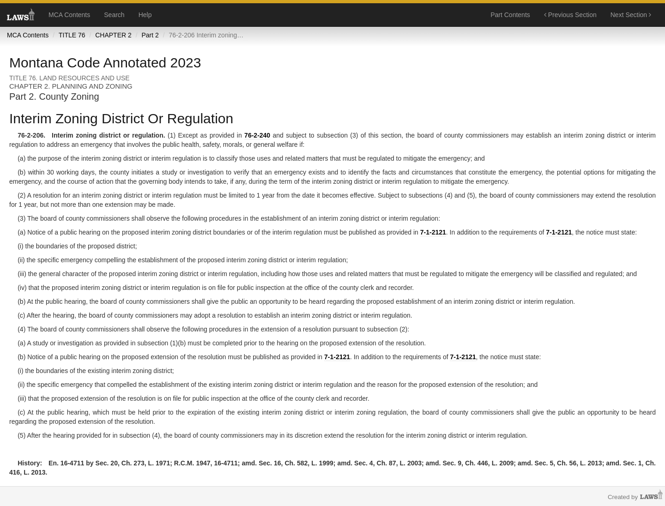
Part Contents (510, 14)
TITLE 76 (72, 35)
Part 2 (149, 35)
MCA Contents (69, 14)
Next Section (631, 14)
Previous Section (570, 14)
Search (114, 14)
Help (145, 14)
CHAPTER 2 (113, 35)
